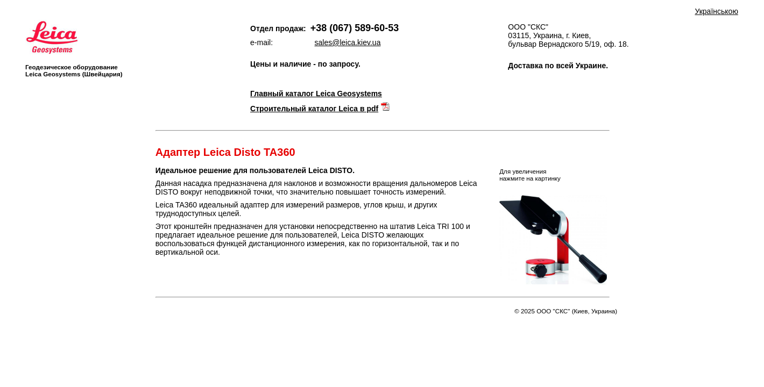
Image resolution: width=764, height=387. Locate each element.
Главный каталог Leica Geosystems (316, 93)
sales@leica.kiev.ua (348, 42)
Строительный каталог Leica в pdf (314, 108)
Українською (716, 11)
